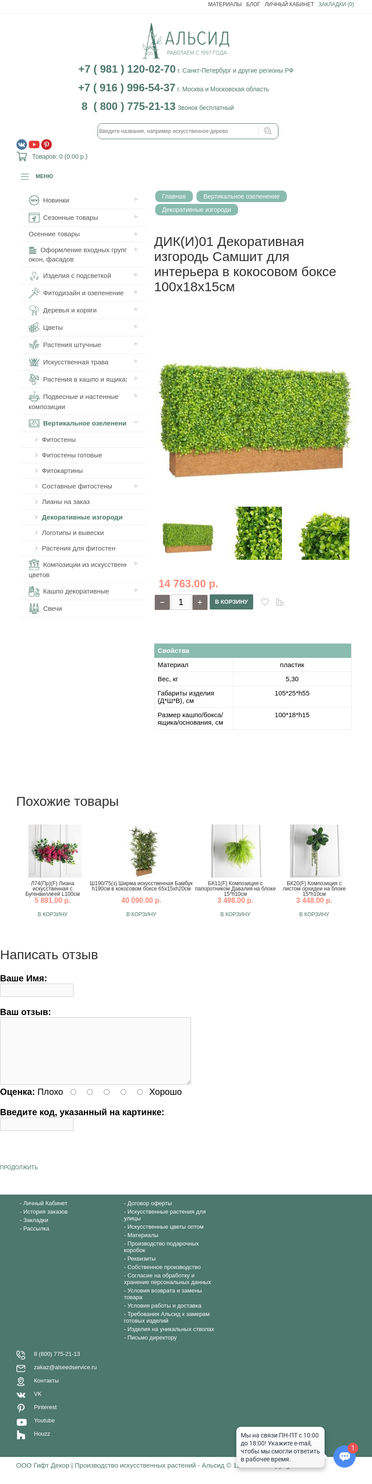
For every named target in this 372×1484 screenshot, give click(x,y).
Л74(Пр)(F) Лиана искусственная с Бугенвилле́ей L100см (52, 889)
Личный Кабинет (289, 4)
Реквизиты (141, 1269)
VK (38, 1404)
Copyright (281, 1476)
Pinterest (45, 1417)
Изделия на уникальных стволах (170, 1339)
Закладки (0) (336, 4)
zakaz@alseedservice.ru (65, 1378)
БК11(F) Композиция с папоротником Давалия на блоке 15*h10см (235, 889)
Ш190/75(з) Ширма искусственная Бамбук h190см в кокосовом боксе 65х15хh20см (141, 886)
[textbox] (188, 131)
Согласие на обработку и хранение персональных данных (167, 1289)
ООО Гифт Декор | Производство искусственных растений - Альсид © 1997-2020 (141, 1476)
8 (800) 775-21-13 (57, 1364)
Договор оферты (149, 1214)
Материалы (225, 4)
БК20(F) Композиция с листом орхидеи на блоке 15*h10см (314, 889)
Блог (253, 4)
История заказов (45, 1222)
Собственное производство (163, 1277)
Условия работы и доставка (164, 1316)
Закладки (35, 1230)
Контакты (46, 1391)
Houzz (42, 1444)
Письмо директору (151, 1348)
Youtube (44, 1431)
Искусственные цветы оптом (165, 1237)
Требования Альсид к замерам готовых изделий (167, 1328)
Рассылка (36, 1239)
